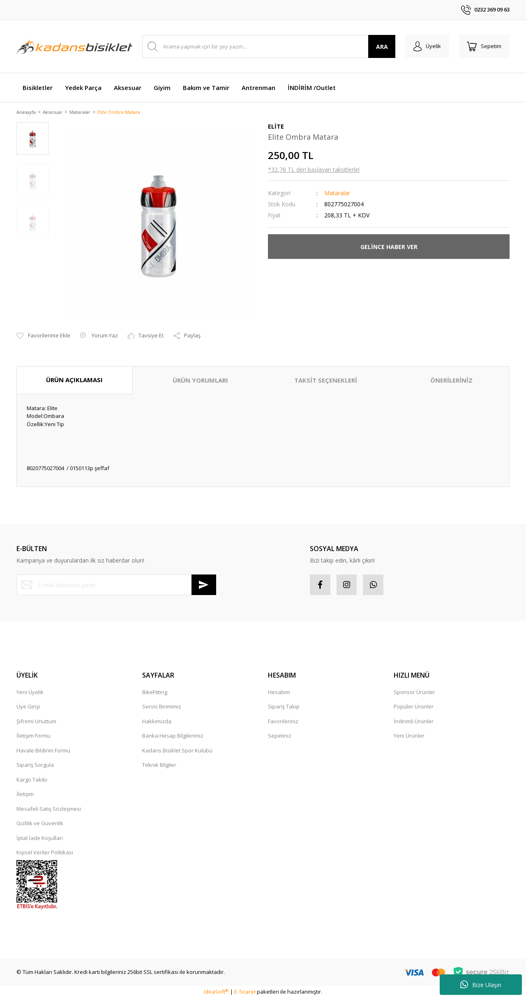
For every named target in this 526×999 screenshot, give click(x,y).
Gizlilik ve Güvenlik (39, 824)
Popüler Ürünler (414, 707)
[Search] (268, 46)
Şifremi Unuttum (36, 722)
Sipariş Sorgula (35, 765)
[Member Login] (427, 46)
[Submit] (203, 585)
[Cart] (484, 46)
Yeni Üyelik (30, 693)
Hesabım (279, 693)
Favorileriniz (283, 722)
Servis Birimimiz (161, 707)
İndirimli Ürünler (414, 722)
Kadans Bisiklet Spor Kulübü (177, 751)
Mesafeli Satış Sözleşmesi (48, 809)
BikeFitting (154, 693)
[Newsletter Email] (116, 585)
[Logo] (74, 46)
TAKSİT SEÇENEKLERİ (325, 381)
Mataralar (337, 194)
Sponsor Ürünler (414, 693)
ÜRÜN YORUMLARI (200, 381)
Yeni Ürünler (409, 736)
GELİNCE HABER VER (389, 247)
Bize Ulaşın (480, 984)
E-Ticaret (245, 992)
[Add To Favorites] (43, 336)
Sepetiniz (279, 736)
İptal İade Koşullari (39, 838)
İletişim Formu (33, 736)
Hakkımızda (156, 722)
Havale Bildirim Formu (43, 751)
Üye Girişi (28, 707)
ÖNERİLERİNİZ (451, 381)
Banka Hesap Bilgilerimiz (172, 736)
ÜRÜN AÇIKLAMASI (74, 380)
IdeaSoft (216, 992)
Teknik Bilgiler (159, 765)
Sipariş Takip (284, 707)
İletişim (25, 794)
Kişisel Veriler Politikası (44, 853)
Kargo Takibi (31, 780)
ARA (382, 47)
